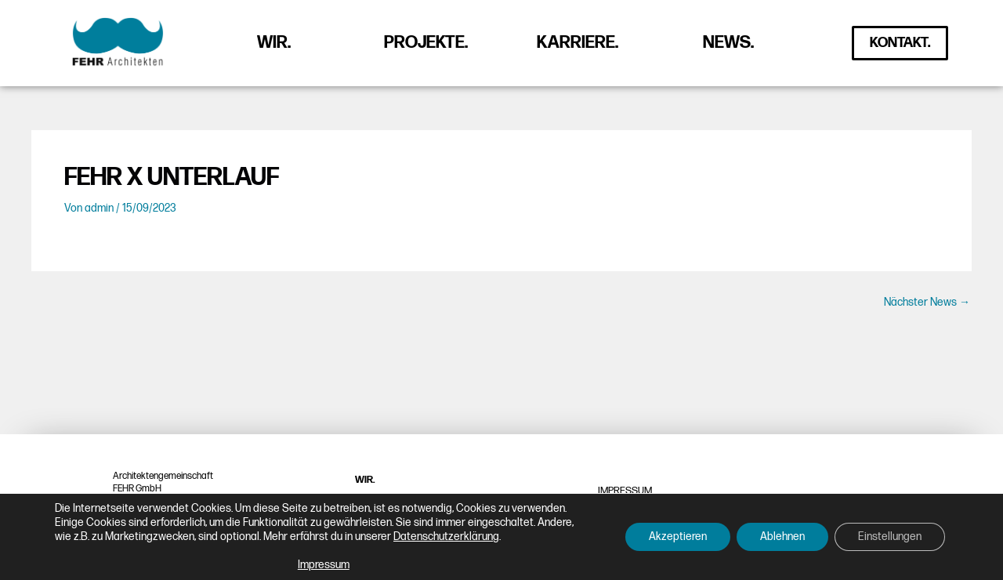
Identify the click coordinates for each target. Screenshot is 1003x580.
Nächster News (927, 302)
